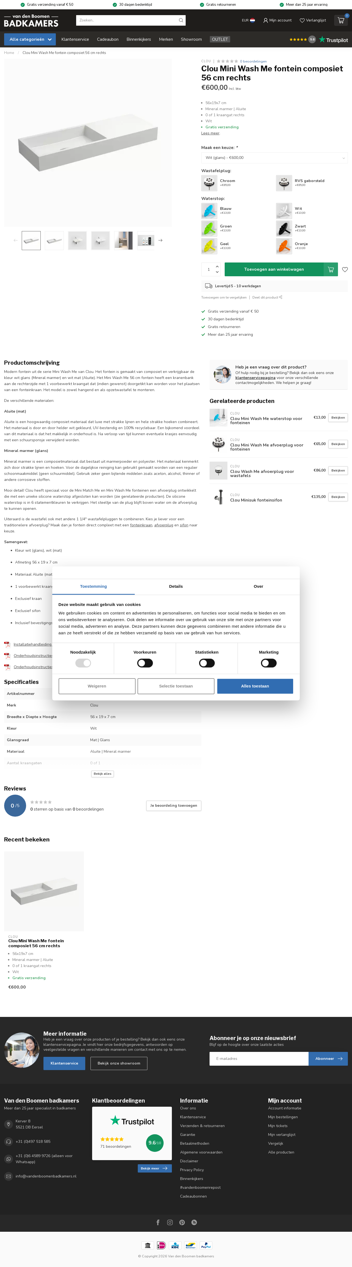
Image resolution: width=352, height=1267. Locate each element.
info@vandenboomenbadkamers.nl (46, 1176)
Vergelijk (275, 1143)
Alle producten (281, 1152)
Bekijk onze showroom (119, 1063)
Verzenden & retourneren (202, 1125)
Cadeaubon (108, 39)
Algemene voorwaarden (201, 1152)
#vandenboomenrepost (200, 1187)
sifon (184, 525)
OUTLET (220, 39)
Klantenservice (75, 39)
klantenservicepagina (255, 377)
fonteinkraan (141, 525)
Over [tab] (258, 586)
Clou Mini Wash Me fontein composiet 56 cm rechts (64, 52)
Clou (206, 61)
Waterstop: (213, 198)
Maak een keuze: (219, 147)
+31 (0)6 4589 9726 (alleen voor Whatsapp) (44, 1159)
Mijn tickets (278, 1125)
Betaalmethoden (194, 1143)
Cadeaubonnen (193, 1196)
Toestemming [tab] (93, 586)
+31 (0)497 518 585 (33, 1141)
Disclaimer (189, 1161)
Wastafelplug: (216, 171)
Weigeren (97, 686)
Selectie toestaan (176, 686)
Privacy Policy (192, 1170)
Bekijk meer (154, 1168)
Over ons (188, 1108)
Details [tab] (176, 586)
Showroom (191, 39)
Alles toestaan (255, 686)
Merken (166, 39)
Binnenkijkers (139, 39)
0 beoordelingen (253, 61)
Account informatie (284, 1108)
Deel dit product (267, 297)
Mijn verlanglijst (281, 1134)
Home (9, 52)
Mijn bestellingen (283, 1117)
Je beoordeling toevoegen (173, 805)
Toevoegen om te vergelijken (224, 297)
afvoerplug (163, 525)
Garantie (187, 1134)
